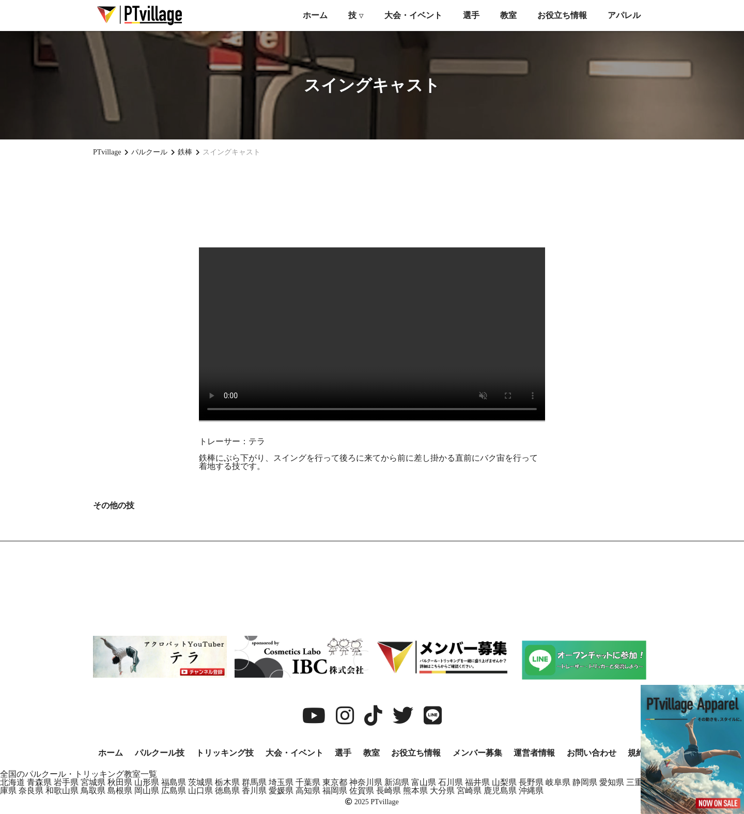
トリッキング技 (225, 752)
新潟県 (396, 782)
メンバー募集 (477, 752)
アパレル (624, 15)
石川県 (450, 782)
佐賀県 (361, 790)
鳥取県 (93, 790)
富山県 (423, 782)
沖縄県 (531, 790)
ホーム (315, 15)
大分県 (442, 790)
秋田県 (119, 782)
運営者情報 (534, 752)
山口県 (200, 790)
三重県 (638, 782)
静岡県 (584, 782)
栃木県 (227, 782)
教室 (508, 15)
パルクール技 (159, 752)
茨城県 (200, 782)
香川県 (254, 790)
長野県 (531, 782)
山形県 (146, 782)
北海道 (12, 782)
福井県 (477, 782)
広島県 (173, 790)
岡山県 (146, 790)
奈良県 (31, 790)
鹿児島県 (500, 790)
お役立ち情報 (562, 15)
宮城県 (93, 782)
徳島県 (227, 790)
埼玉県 (281, 782)
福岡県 (334, 790)
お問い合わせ (591, 752)
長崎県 (388, 790)
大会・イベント (413, 15)
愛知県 (611, 782)
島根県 (119, 790)
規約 (636, 752)
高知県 (308, 790)
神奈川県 (365, 782)
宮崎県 (469, 790)
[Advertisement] (372, 202)
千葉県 (308, 782)
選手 (471, 15)
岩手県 (66, 782)
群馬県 (254, 782)
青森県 (39, 782)
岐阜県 (558, 782)
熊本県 (415, 790)
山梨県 (504, 782)
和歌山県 (62, 790)
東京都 (334, 782)
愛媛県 (281, 790)
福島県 (173, 782)
